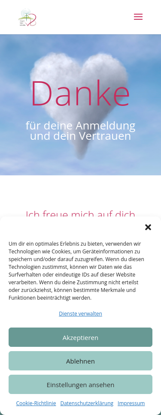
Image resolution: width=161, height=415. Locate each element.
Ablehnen (80, 361)
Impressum (131, 403)
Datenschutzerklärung (86, 403)
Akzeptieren (80, 337)
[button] (148, 227)
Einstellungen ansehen (81, 384)
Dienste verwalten (80, 313)
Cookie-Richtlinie (36, 403)
